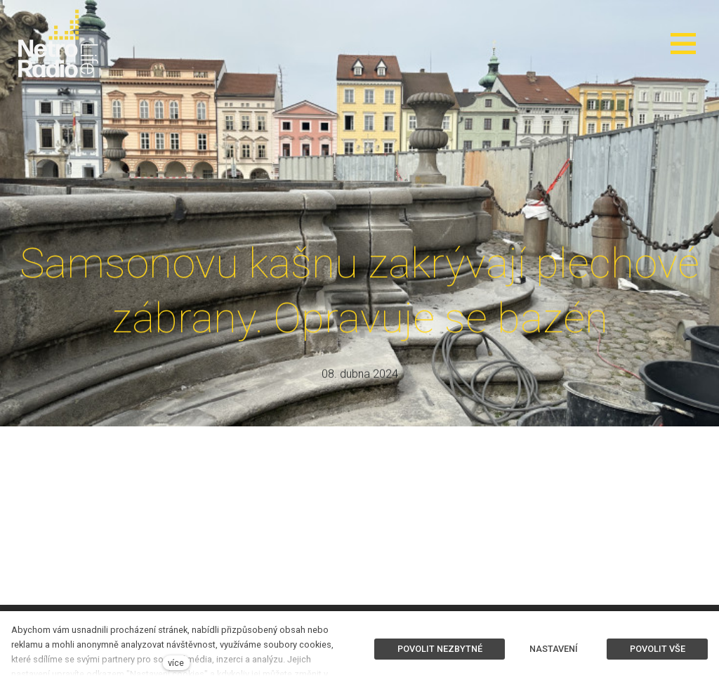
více (176, 662)
